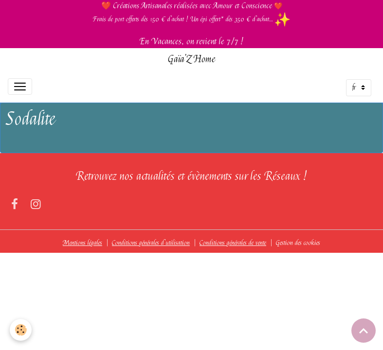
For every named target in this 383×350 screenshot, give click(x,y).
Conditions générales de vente (233, 242)
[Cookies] (21, 330)
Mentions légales (82, 242)
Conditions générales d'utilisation (151, 242)
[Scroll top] (363, 330)
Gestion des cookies (298, 242)
